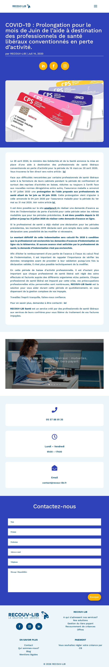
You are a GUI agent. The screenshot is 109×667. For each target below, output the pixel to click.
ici (64, 171)
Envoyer (94, 597)
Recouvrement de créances (80, 626)
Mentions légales (28, 654)
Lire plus (54, 374)
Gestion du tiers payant (80, 623)
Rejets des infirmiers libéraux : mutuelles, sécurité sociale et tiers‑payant (54, 361)
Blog (28, 651)
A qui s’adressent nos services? (80, 617)
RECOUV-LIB (18, 53)
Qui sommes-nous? (28, 648)
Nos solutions (80, 620)
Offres (80, 629)
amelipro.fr (50, 208)
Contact (28, 645)
